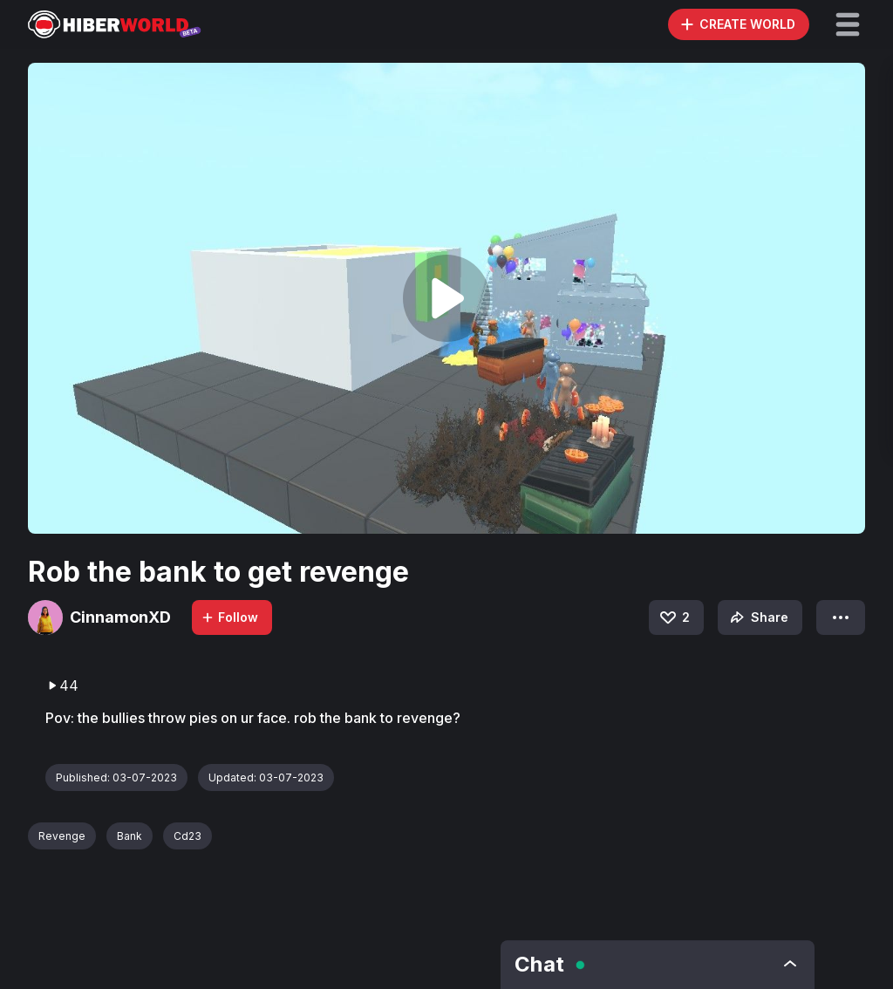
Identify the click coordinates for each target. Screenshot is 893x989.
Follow (229, 617)
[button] (847, 24)
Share (757, 617)
